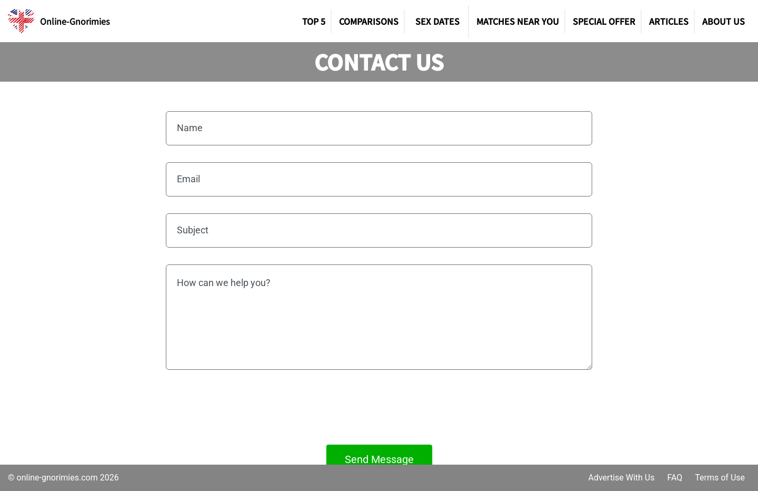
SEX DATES (437, 21)
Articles (669, 21)
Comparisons (368, 21)
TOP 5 (313, 21)
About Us (723, 21)
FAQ (674, 478)
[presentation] (379, 407)
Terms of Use (720, 478)
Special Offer (604, 21)
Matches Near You (517, 21)
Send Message (379, 459)
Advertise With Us (621, 478)
